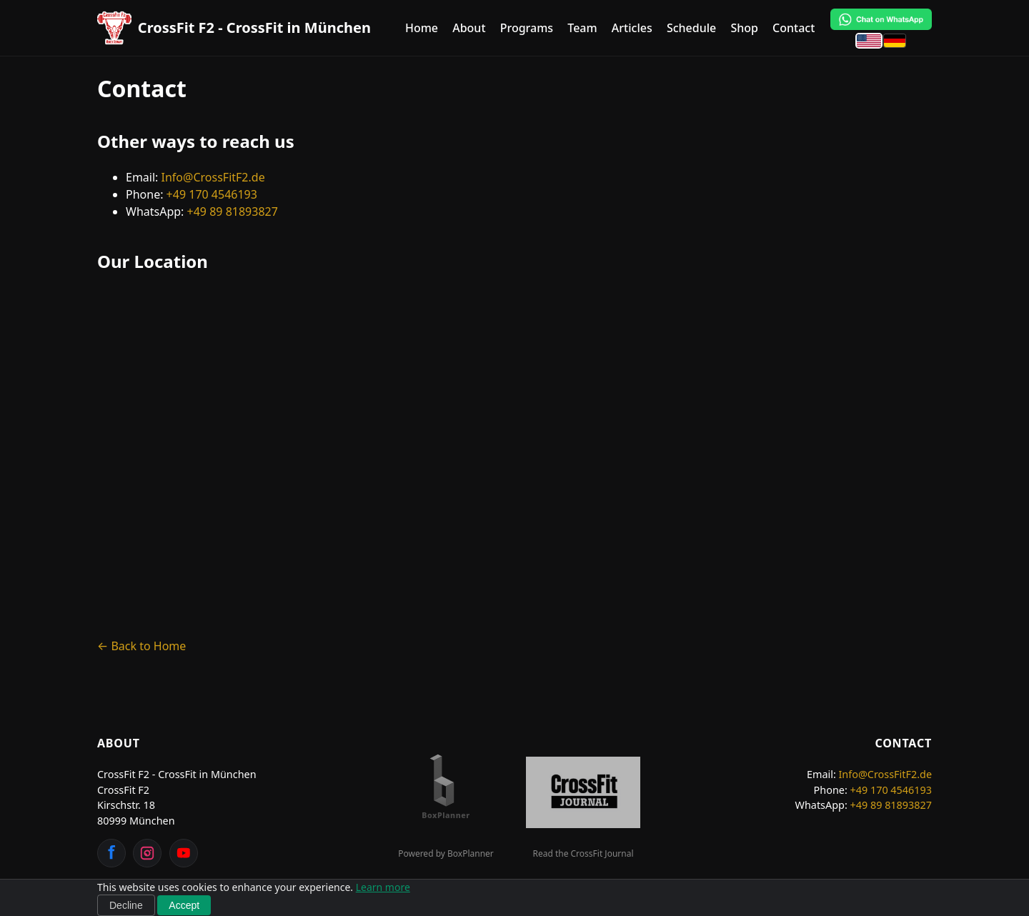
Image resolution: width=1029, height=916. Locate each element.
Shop (744, 28)
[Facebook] (111, 853)
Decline (126, 905)
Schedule (691, 28)
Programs (526, 28)
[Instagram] (147, 853)
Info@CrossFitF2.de (213, 177)
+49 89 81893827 (232, 211)
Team (582, 28)
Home (421, 28)
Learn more (383, 887)
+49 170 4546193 (211, 194)
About (468, 28)
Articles (632, 28)
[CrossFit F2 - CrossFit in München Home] (234, 28)
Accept (184, 905)
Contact (793, 28)
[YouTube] (183, 853)
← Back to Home (141, 646)
